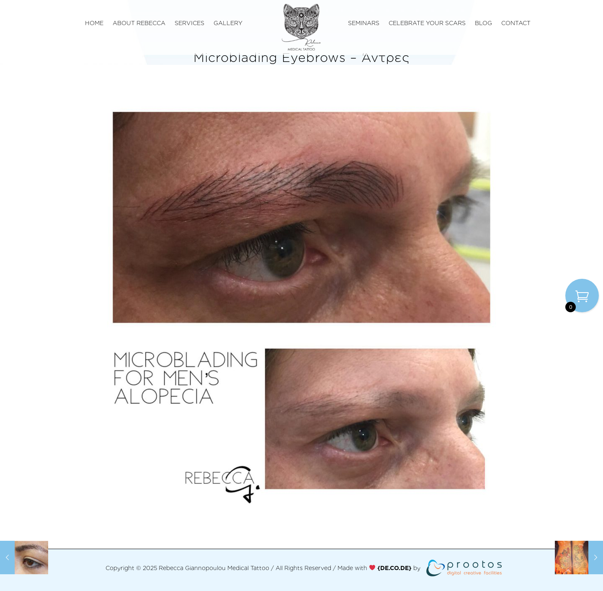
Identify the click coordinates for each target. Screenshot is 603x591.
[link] (394, 568)
